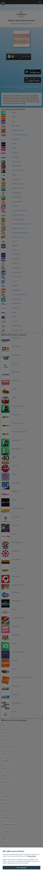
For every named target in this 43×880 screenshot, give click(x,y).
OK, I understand (21, 867)
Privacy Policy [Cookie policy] (32, 856)
